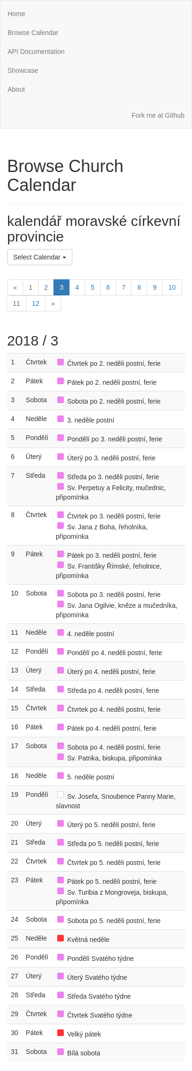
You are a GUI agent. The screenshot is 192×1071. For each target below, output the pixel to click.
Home (16, 13)
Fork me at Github (157, 115)
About (16, 89)
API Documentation (36, 51)
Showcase (23, 70)
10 (172, 287)
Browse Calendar (33, 32)
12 (36, 303)
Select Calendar (39, 257)
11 (16, 303)
